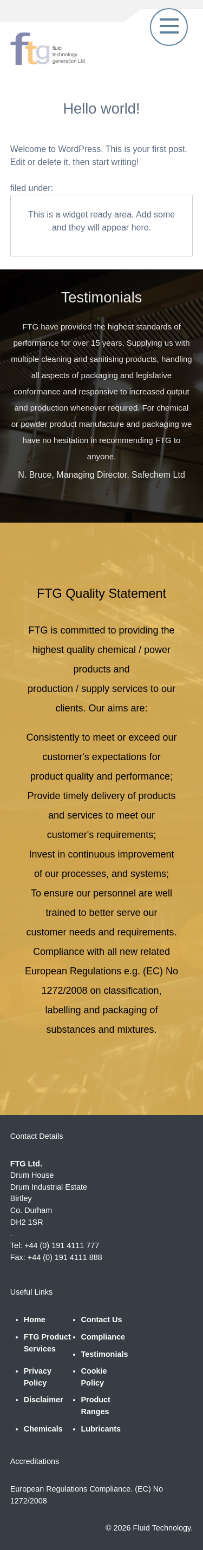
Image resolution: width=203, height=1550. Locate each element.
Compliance (103, 1337)
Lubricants (101, 1428)
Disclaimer (43, 1399)
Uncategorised (85, 188)
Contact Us (101, 1319)
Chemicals (43, 1428)
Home (34, 1319)
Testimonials (104, 1354)
